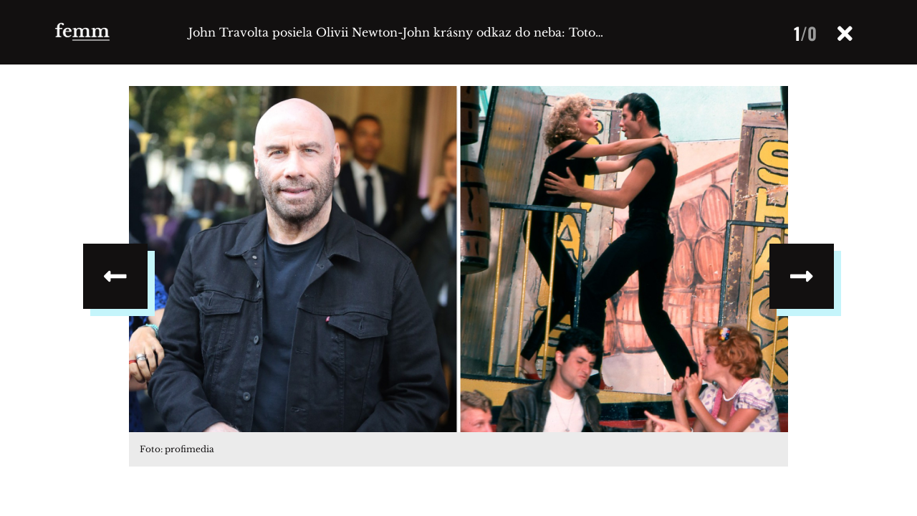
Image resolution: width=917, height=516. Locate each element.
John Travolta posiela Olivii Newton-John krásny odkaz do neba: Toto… (395, 32)
